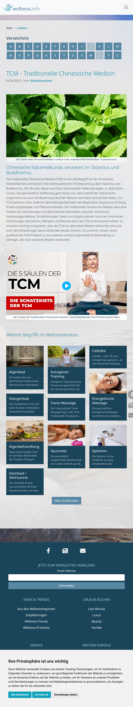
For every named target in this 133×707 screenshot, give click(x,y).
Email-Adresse (66, 571)
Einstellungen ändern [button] (65, 694)
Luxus (96, 615)
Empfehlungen (36, 615)
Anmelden (66, 586)
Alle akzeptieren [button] (20, 694)
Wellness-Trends (36, 621)
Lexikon (22, 28)
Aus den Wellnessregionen (36, 609)
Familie (97, 627)
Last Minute (96, 609)
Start (9, 28)
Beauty (96, 621)
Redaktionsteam (41, 81)
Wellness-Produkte (36, 627)
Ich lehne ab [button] (41, 694)
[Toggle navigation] (126, 7)
